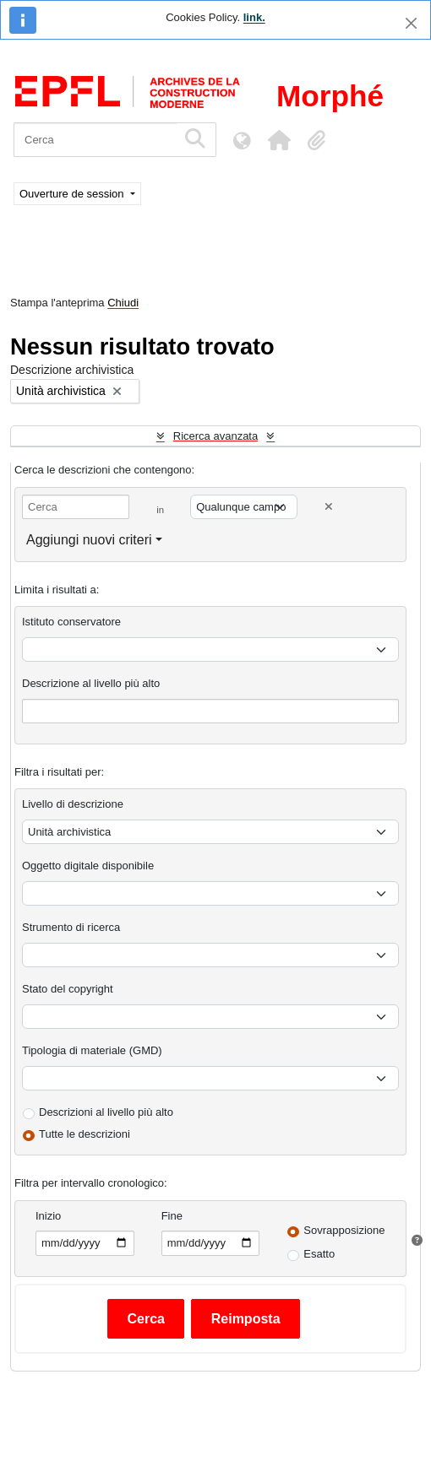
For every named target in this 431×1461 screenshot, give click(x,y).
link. (254, 17)
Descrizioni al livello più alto (106, 1112)
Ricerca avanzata (215, 436)
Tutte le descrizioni (84, 1134)
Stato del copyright (67, 988)
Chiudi (123, 302)
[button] (278, 140)
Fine (172, 1215)
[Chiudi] (411, 23)
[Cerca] (95, 139)
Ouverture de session (73, 193)
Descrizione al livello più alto (91, 683)
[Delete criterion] (329, 507)
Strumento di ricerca (71, 927)
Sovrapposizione (344, 1230)
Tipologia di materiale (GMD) (92, 1050)
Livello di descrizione (72, 804)
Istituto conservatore (71, 621)
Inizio (48, 1215)
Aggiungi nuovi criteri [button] (89, 540)
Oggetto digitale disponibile (88, 865)
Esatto (319, 1253)
